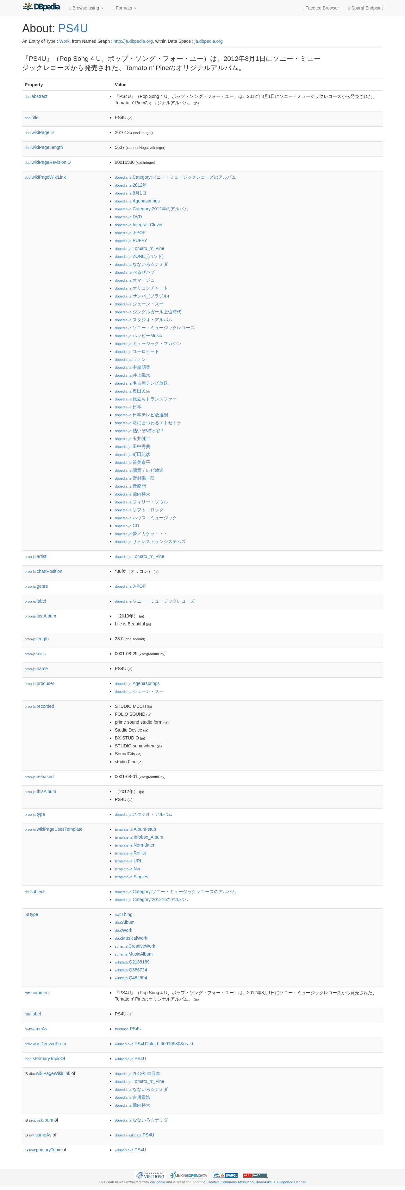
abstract (36, 96)
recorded (39, 706)
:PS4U (128, 1028)
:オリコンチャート (141, 288)
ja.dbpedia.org (209, 41)
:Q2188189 (132, 961)
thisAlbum (40, 791)
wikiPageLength (44, 147)
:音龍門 (130, 486)
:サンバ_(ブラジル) (142, 295)
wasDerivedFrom (45, 1043)
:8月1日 (130, 192)
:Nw (127, 868)
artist (35, 556)
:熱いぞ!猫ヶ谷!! (139, 430)
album (41, 1120)
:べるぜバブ (135, 272)
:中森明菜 (132, 367)
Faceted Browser (321, 8)
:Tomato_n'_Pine (139, 248)
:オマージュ (135, 280)
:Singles (131, 876)
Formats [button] (124, 8)
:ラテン (130, 359)
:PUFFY (131, 240)
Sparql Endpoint (365, 8)
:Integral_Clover (139, 224)
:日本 (128, 406)
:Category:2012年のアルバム (151, 208)
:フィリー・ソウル (141, 501)
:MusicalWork (131, 938)
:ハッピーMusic (138, 335)
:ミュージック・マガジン (148, 343)
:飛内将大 (132, 493)
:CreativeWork (135, 946)
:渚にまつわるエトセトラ (148, 422)
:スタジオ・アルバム (143, 319)
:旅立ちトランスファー (146, 398)
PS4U (73, 28)
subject (34, 891)
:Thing (124, 914)
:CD (127, 525)
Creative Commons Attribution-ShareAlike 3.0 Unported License (256, 1182)
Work (64, 41)
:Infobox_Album (139, 837)
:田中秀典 (132, 446)
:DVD (128, 216)
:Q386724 (131, 969)
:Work (123, 930)
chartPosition (43, 571)
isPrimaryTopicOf (45, 1058)
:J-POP (130, 232)
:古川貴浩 (132, 1097)
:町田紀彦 (132, 454)
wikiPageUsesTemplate (54, 829)
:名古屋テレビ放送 (141, 383)
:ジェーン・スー (139, 303)
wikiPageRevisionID (48, 162)
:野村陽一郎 (135, 478)
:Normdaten (135, 845)
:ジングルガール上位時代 (148, 311)
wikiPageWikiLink (45, 177)
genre (36, 586)
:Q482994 (131, 977)
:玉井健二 (132, 438)
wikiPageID (39, 132)
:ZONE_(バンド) (139, 256)
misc (35, 653)
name (36, 668)
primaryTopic (45, 1149)
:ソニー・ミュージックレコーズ (155, 327)
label (35, 601)
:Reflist (130, 852)
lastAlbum (40, 615)
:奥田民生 (132, 390)
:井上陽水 (132, 375)
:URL (128, 860)
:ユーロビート (137, 351)
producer (39, 683)
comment (37, 992)
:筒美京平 (132, 462)
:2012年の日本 (137, 1073)
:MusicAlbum (134, 953)
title (32, 117)
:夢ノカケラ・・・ (141, 533)
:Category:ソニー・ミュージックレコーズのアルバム (175, 177)
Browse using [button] (86, 8)
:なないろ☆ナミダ (141, 264)
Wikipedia (157, 1182)
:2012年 (131, 185)
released (39, 776)
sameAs (36, 1028)
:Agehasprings (137, 200)
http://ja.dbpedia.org (133, 41)
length (37, 638)
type (35, 814)
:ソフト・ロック (139, 509)
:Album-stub (135, 829)
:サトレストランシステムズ (150, 541)
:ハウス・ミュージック (146, 517)
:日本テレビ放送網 (141, 414)
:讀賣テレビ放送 (139, 470)
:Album (124, 922)
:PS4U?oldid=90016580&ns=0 (154, 1043)
